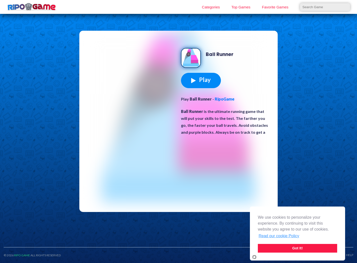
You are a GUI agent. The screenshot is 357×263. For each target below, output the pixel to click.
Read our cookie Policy (279, 236)
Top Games (240, 7)
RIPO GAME (22, 255)
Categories (211, 7)
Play (201, 79)
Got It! (297, 248)
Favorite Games (275, 7)
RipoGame (225, 99)
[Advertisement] (131, 73)
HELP (349, 255)
